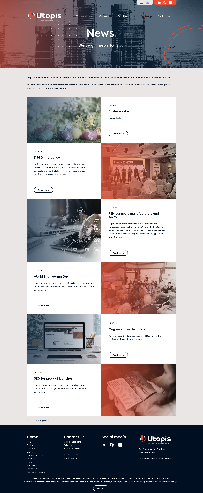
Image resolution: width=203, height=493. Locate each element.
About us (31, 458)
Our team (125, 16)
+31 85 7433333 (71, 454)
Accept (100, 488)
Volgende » (43, 420)
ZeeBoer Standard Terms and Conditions (90, 481)
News (29, 462)
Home (29, 442)
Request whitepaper (36, 472)
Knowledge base (35, 455)
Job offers (32, 465)
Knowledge (145, 16)
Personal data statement (48, 481)
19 (36, 420)
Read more (118, 133)
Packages (31, 445)
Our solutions (85, 16)
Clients (30, 452)
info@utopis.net (71, 458)
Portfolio (31, 448)
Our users (106, 16)
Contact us (165, 16)
